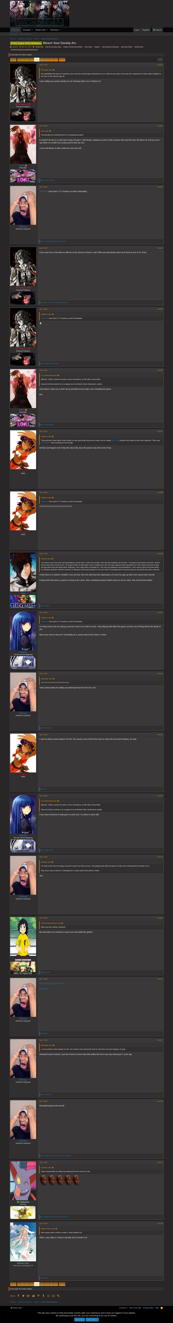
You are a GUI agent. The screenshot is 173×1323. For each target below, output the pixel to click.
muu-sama (88, 47)
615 (31, 59)
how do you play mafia (53, 47)
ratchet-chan (138, 47)
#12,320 (159, 1223)
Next (61, 59)
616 (36, 59)
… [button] (22, 59)
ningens (97, 47)
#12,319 (159, 1162)
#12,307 (159, 431)
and (50, 180)
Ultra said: (46, 131)
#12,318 (159, 1101)
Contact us (123, 1308)
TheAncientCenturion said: (52, 923)
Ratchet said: (47, 559)
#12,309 (159, 554)
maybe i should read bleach (72, 47)
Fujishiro (15, 47)
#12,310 (159, 612)
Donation (27, 30)
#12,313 (159, 796)
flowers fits (39, 47)
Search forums (25, 34)
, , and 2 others (57, 302)
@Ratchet (45, 191)
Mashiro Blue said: (49, 1229)
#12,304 (159, 248)
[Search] (157, 29)
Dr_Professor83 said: (50, 375)
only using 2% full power (110, 47)
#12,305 (159, 309)
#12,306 (159, 370)
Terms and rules (135, 1308)
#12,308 (159, 492)
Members (54, 30)
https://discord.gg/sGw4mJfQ (53, 983)
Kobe (24, 593)
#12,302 (159, 126)
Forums (15, 30)
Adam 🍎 (24, 165)
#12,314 (159, 857)
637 (55, 59)
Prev (13, 59)
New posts (14, 34)
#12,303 (159, 187)
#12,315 (159, 918)
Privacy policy (148, 1308)
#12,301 (159, 65)
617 (41, 59)
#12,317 (159, 1040)
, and (58, 1156)
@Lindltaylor (50, 443)
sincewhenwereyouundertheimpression (24, 50)
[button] (32, 29)
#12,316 (159, 979)
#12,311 (159, 673)
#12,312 (159, 735)
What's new (41, 30)
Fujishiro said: (47, 314)
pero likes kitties (126, 47)
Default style (16, 1308)
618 (46, 59)
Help (157, 1308)
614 (26, 59)
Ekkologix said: (48, 70)
